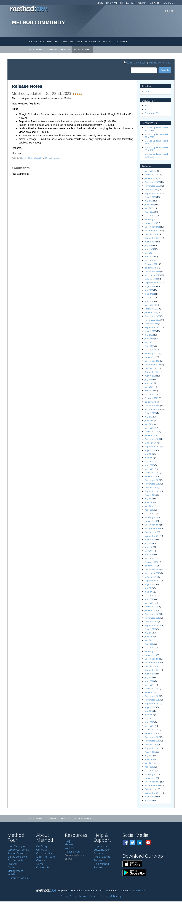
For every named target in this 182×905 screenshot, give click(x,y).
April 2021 (149, 390)
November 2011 (152, 785)
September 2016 (152, 580)
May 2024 (149, 252)
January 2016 (151, 610)
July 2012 (149, 755)
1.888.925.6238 (139, 890)
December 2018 (152, 480)
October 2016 (151, 576)
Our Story (41, 846)
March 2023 (150, 305)
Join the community (160, 62)
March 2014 (150, 684)
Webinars (52, 49)
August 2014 (150, 673)
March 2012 (150, 770)
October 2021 (151, 368)
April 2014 (149, 681)
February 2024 (151, 264)
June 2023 (149, 293)
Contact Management (15, 869)
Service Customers (18, 849)
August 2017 (150, 539)
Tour (33, 41)
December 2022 (152, 316)
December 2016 (152, 569)
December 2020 (152, 405)
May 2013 (149, 718)
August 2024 (150, 241)
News (39, 863)
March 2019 (150, 468)
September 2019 (152, 446)
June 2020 (149, 420)
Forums (65, 49)
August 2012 (150, 752)
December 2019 (152, 439)
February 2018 (151, 517)
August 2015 (150, 629)
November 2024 (152, 230)
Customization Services (102, 851)
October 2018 (151, 487)
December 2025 (152, 182)
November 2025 (152, 185)
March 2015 (150, 647)
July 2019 (149, 454)
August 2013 (150, 707)
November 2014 (152, 662)
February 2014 (151, 688)
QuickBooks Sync (17, 856)
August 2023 (150, 286)
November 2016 (152, 573)
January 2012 (151, 778)
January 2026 (151, 178)
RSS (146, 105)
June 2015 (149, 636)
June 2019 (149, 457)
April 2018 (149, 509)
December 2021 (152, 360)
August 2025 (150, 197)
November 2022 (152, 320)
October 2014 (151, 666)
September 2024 (152, 238)
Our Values (42, 849)
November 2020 (152, 409)
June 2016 (149, 591)
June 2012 (149, 759)
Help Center (36, 49)
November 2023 (152, 275)
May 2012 (149, 763)
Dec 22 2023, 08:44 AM (31, 158)
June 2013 (149, 714)
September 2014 (152, 670)
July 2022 (149, 334)
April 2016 (149, 599)
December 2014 (152, 658)
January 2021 (151, 401)
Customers (46, 41)
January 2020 (151, 435)
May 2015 (149, 640)
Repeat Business (17, 853)
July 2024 (149, 245)
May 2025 (149, 208)
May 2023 (149, 297)
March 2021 (150, 394)
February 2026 (151, 174)
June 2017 (149, 547)
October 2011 (151, 789)
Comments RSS (152, 113)
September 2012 (152, 748)
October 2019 (151, 442)
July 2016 (149, 588)
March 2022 (150, 349)
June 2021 (149, 383)
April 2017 (149, 554)
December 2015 (152, 614)
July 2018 (149, 498)
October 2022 (151, 323)
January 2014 (151, 692)
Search (165, 70)
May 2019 (149, 461)
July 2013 (149, 711)
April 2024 (149, 256)
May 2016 (149, 595)
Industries (61, 41)
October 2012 (151, 744)
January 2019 (151, 476)
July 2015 (149, 632)
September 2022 (152, 327)
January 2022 (151, 357)
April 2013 (149, 722)
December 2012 (152, 737)
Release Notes (82, 49)
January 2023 (151, 312)
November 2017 (152, 528)
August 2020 (150, 413)
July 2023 (149, 290)
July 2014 (149, 677)
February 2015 (151, 651)
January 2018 (151, 521)
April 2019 (149, 465)
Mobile (11, 874)
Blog (100, 2)
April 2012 (149, 766)
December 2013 (152, 696)
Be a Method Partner (101, 865)
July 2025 (149, 200)
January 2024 (151, 267)
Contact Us (42, 867)
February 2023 (151, 308)
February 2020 (151, 431)
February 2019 (151, 472)
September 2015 (152, 625)
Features (76, 41)
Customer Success (47, 853)
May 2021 (149, 387)
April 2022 (149, 346)
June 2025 (149, 204)
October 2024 (151, 234)
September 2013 (152, 703)
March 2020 (150, 428)
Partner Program (136, 2)
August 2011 (150, 796)
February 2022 (151, 353)
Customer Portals (17, 878)
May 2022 (149, 342)
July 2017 (149, 543)
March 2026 (150, 171)
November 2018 (152, 483)
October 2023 (151, 279)
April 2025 (149, 212)
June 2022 (149, 338)
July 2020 (149, 416)
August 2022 (150, 331)
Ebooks (69, 844)
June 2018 (149, 502)
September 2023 (152, 282)
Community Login (134, 62)
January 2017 (151, 565)
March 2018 (150, 513)
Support (154, 2)
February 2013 (151, 729)
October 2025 (151, 189)
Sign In (169, 10)
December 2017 (152, 524)
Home (148, 91)
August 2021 (150, 375)
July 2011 (149, 800)
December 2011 (152, 781)
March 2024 (150, 260)
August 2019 (150, 450)
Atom (147, 109)
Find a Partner (114, 2)
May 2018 (149, 506)
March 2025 (150, 215)
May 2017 (149, 550)
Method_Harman (52, 158)
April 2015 (149, 644)
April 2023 (149, 301)
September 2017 (152, 536)
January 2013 (151, 733)
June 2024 (149, 249)
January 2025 (151, 223)
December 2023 (152, 271)
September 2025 (152, 193)
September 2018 (152, 491)
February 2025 (151, 219)
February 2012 (151, 774)
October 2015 (151, 621)
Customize (169, 2)
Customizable (15, 860)
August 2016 (150, 584)
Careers (40, 860)
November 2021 (152, 364)
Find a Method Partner (102, 858)
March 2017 (150, 558)
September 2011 (152, 792)
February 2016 (151, 606)
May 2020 (149, 424)
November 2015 (152, 617)
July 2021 (149, 379)
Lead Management (18, 846)
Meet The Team (45, 856)
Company (120, 41)
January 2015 (151, 655)
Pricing (107, 41)
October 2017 (151, 532)
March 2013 (150, 725)
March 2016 (150, 603)
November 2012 (152, 740)
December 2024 (152, 226)
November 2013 (152, 699)
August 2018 (150, 495)
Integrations (92, 41)
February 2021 (151, 398)
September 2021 (152, 372)
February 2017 (151, 562)
